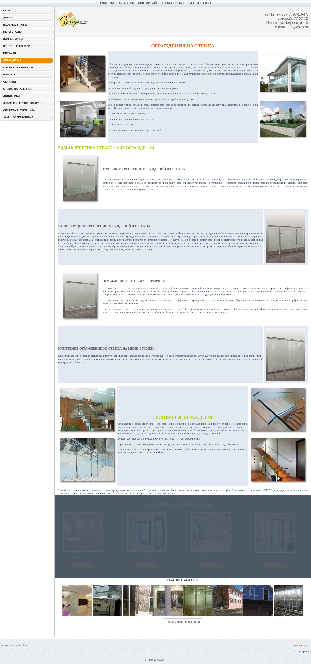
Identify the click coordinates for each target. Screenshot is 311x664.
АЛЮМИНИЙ (147, 3)
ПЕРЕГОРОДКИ (13, 31)
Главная (107, 3)
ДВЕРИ (7, 17)
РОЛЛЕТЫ (9, 74)
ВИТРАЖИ (9, 53)
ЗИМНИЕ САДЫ (13, 38)
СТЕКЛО (167, 3)
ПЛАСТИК (126, 3)
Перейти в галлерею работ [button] (182, 621)
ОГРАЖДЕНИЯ (12, 60)
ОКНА (7, 10)
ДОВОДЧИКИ (11, 95)
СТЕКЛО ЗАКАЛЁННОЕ (17, 88)
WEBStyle (160, 660)
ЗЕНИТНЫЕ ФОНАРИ (16, 46)
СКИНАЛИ (9, 81)
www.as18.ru (301, 645)
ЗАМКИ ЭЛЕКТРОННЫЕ (18, 117)
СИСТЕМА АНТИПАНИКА (19, 110)
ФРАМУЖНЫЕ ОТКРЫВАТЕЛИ (22, 103)
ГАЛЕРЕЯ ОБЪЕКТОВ (194, 3)
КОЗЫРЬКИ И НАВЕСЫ (18, 67)
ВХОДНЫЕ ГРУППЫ (15, 24)
